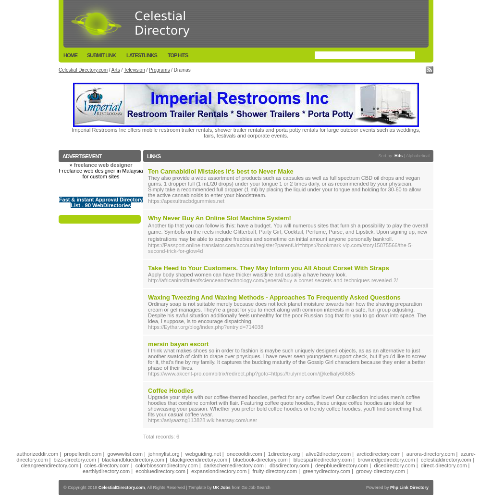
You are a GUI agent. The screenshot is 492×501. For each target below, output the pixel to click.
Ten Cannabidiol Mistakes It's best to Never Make (221, 171)
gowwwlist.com (124, 454)
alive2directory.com (328, 454)
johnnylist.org (164, 454)
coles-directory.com (107, 465)
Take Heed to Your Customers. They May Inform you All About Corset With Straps (268, 268)
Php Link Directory (409, 487)
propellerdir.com (82, 454)
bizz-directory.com (75, 460)
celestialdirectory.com (446, 460)
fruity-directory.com (274, 471)
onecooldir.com (244, 454)
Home (70, 55)
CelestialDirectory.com (121, 487)
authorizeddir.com (37, 454)
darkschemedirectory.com (234, 465)
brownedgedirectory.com (386, 460)
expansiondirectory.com (218, 471)
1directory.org (284, 454)
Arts (115, 70)
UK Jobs (222, 487)
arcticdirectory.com (378, 454)
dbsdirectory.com (289, 465)
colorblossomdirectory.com (166, 465)
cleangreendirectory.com (49, 465)
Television (134, 70)
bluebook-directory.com (260, 460)
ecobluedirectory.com (160, 471)
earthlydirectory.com (106, 471)
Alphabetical (418, 155)
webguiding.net (203, 454)
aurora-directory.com (430, 454)
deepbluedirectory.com (341, 465)
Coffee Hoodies (171, 390)
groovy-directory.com (380, 471)
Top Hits (178, 55)
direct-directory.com (444, 465)
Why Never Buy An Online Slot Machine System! (219, 218)
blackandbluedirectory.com (133, 460)
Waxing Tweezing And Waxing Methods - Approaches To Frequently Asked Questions (274, 297)
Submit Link (101, 55)
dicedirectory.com (394, 465)
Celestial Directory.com (83, 70)
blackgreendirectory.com (198, 460)
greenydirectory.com (326, 471)
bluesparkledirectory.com (323, 460)
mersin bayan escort (178, 344)
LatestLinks (141, 55)
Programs (159, 70)
